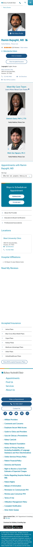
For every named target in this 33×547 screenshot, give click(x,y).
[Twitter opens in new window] (11, 413)
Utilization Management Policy (15, 502)
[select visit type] (16, 176)
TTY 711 (7, 518)
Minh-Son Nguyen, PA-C (16, 153)
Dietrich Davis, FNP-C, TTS (16, 119)
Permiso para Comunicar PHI (15, 494)
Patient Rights (9, 482)
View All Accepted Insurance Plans (14, 362)
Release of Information (12, 486)
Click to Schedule (17, 56)
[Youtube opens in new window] (16, 413)
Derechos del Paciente (12, 465)
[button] (16, 24)
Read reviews (24, 47)
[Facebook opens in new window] (5, 413)
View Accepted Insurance (16, 61)
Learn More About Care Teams (16, 89)
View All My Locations (9, 79)
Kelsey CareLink (10, 440)
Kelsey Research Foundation (14, 444)
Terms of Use (9, 498)
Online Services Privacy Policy (15, 457)
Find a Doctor (7, 7)
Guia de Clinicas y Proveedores (15, 436)
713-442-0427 (17, 202)
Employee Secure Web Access (15, 428)
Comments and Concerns (13, 424)
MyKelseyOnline (16, 196)
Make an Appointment (16, 399)
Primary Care (14, 44)
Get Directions (22, 76)
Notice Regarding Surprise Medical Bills (17, 476)
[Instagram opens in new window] (27, 413)
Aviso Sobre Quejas (11, 510)
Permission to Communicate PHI (16, 490)
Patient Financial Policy (12, 461)
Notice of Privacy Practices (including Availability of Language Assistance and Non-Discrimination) (17, 450)
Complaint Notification (12, 506)
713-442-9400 (7, 76)
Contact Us (16, 408)
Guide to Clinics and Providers (15, 432)
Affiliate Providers (11, 420)
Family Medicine (5, 44)
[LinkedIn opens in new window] (22, 413)
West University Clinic (7, 69)
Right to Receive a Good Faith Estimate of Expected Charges (15, 470)
